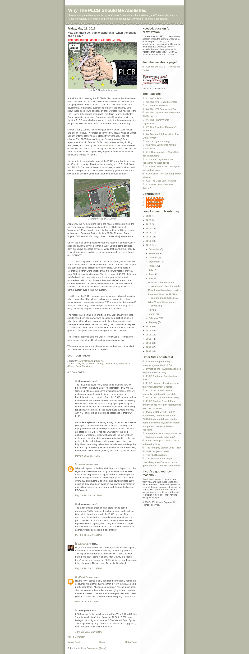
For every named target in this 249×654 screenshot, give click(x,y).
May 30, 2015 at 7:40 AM (87, 601)
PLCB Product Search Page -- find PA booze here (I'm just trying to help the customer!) (161, 405)
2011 (149, 339)
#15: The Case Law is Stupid (161, 180)
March (152, 314)
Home (102, 642)
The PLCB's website (157, 455)
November (154, 253)
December (154, 249)
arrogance (80, 363)
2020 (149, 224)
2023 (149, 216)
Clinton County (95, 363)
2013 (149, 330)
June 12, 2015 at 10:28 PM (89, 632)
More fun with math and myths (164, 290)
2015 (149, 245)
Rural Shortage (84, 366)
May (151, 278)
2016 (149, 241)
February (154, 318)
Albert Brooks (85, 464)
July (151, 270)
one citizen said (105, 145)
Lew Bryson (84, 544)
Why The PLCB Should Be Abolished (107, 10)
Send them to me (151, 479)
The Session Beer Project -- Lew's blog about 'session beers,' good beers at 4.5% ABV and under (161, 462)
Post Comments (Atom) (93, 648)
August (153, 266)
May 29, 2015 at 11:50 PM (88, 535)
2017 (149, 236)
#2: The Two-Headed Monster (161, 102)
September (155, 261)
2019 (149, 228)
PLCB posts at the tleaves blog (162, 397)
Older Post (131, 642)
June (152, 274)
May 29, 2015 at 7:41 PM (87, 456)
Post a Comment (76, 637)
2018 (149, 232)
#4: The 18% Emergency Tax (161, 109)
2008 (149, 351)
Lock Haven (111, 363)
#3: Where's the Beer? (158, 105)
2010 (149, 343)
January (153, 322)
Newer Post (73, 642)
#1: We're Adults (155, 98)
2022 (149, 220)
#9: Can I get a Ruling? (158, 141)
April (151, 310)
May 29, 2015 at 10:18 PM (88, 495)
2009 (149, 347)
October (153, 257)
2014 (149, 326)
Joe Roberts (156, 202)
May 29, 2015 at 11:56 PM (88, 568)
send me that (162, 489)
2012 (149, 334)
